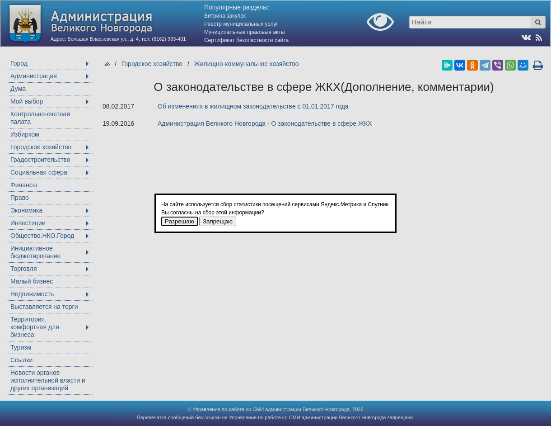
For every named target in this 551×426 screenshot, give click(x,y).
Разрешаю (179, 221)
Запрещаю (218, 221)
